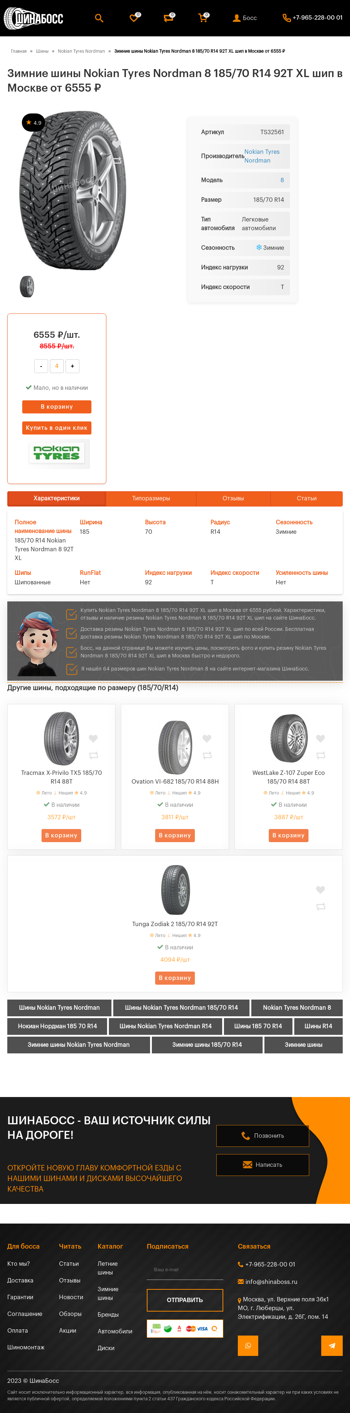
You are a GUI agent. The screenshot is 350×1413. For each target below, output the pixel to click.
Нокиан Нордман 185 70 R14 (57, 1026)
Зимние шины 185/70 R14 (207, 1045)
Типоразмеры (151, 498)
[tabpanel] (72, 190)
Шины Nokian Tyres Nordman (59, 1008)
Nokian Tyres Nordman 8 (297, 1008)
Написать (269, 1165)
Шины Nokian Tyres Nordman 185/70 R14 (181, 1008)
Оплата (17, 1331)
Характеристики (56, 498)
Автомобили (115, 1331)
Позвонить (269, 1136)
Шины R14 (318, 1026)
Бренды (108, 1315)
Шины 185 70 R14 (258, 1026)
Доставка (20, 1281)
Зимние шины (303, 1045)
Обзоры (70, 1314)
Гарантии (20, 1297)
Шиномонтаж (25, 1347)
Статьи (306, 498)
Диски (106, 1348)
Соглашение (24, 1314)
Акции (67, 1331)
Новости (71, 1297)
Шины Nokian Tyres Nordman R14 (165, 1026)
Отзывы (233, 498)
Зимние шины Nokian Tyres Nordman (79, 1045)
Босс (250, 18)
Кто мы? (18, 1264)
